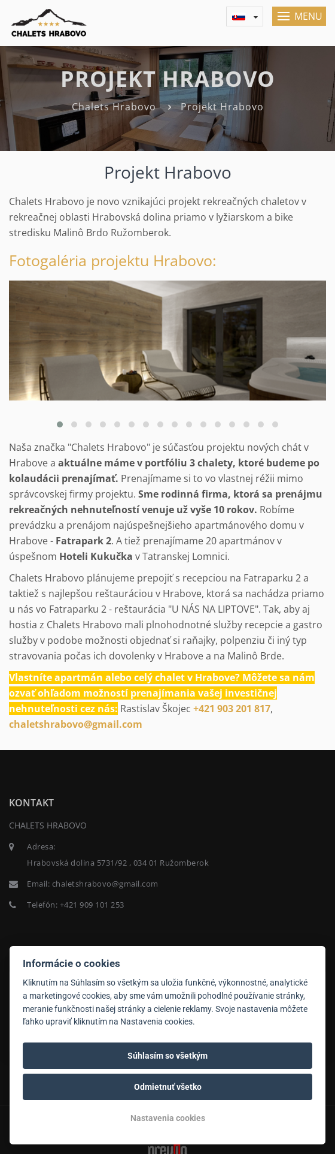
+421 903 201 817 (231, 708)
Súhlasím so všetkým (167, 1055)
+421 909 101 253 (92, 904)
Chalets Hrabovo (114, 106)
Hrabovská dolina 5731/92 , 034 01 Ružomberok (118, 862)
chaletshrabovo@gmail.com (75, 724)
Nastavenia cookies (167, 1118)
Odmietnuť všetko (168, 1087)
